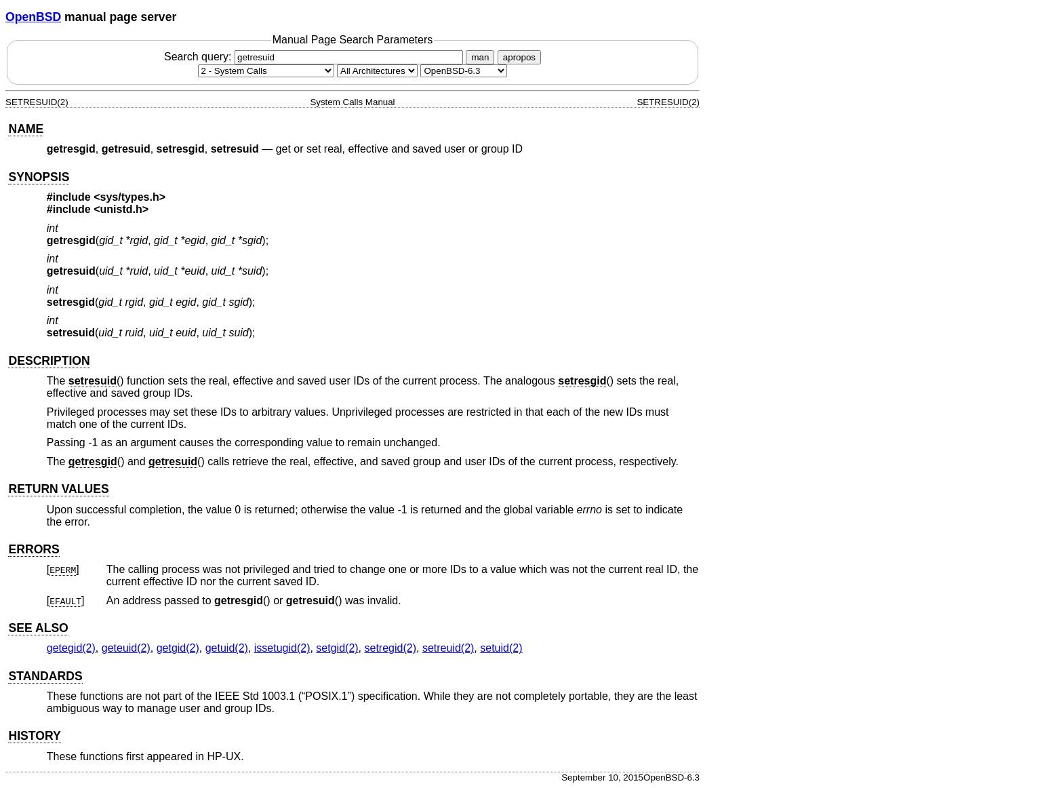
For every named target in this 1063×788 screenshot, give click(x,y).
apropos (519, 57)
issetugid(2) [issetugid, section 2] (282, 648)
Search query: (315, 56)
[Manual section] (266, 70)
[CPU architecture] (377, 70)
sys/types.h (129, 197)
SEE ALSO (38, 628)
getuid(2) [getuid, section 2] (226, 648)
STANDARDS (45, 676)
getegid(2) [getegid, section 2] (71, 648)
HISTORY (34, 736)
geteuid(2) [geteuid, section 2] (126, 648)
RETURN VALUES (58, 489)
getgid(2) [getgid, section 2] (178, 648)
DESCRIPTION (48, 361)
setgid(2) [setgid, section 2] (337, 648)
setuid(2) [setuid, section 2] (501, 648)
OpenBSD (33, 17)
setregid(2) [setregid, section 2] (390, 648)
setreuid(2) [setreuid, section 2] (448, 648)
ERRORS (33, 549)
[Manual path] (463, 70)
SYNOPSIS (38, 177)
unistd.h (121, 209)
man (480, 57)
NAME (25, 129)
